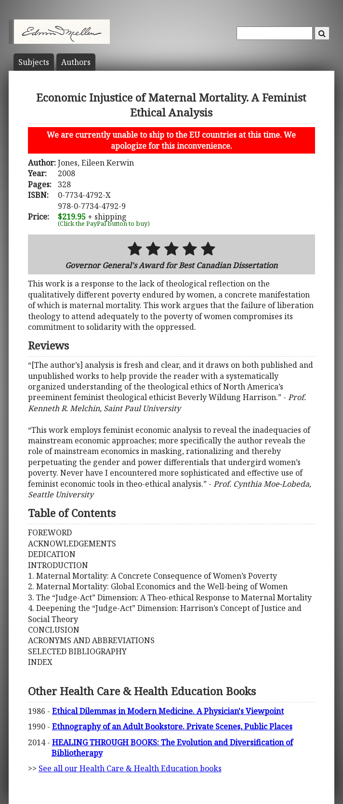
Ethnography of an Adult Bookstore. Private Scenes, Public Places (172, 726)
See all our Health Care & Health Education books (130, 768)
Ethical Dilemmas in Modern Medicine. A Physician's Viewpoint (168, 711)
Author (76, 62)
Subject (33, 62)
